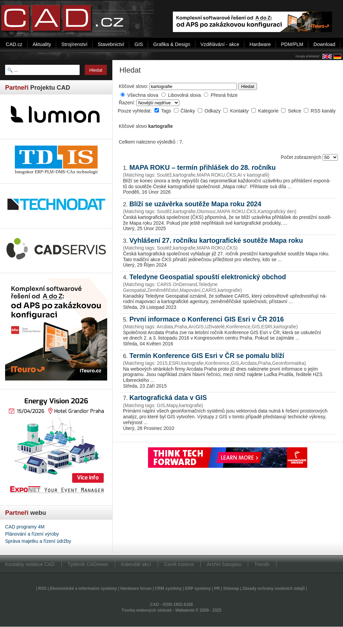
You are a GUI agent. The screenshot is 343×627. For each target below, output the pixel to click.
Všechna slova (142, 95)
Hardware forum (135, 588)
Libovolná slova (184, 95)
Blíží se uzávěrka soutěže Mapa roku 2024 (195, 204)
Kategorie (269, 111)
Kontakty (240, 111)
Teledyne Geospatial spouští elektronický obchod (207, 277)
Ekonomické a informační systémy (83, 588)
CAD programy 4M (25, 526)
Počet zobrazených (302, 157)
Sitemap (231, 588)
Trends (261, 564)
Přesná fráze (224, 95)
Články (189, 111)
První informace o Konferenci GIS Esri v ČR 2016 (206, 319)
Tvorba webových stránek (146, 610)
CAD (154, 604)
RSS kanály (323, 111)
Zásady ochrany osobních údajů (273, 588)
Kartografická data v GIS (168, 397)
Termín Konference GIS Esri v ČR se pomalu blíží (206, 355)
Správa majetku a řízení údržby (38, 541)
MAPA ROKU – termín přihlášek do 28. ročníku (202, 167)
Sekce (295, 111)
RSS (42, 588)
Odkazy (213, 111)
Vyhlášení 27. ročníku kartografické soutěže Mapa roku (216, 240)
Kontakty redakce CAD (30, 564)
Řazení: (127, 102)
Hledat (247, 86)
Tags (166, 111)
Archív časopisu (224, 564)
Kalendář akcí (136, 564)
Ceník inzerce (179, 564)
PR (217, 588)
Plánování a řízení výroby (32, 534)
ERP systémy (198, 588)
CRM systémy (168, 588)
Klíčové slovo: (133, 86)
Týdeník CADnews (88, 564)
